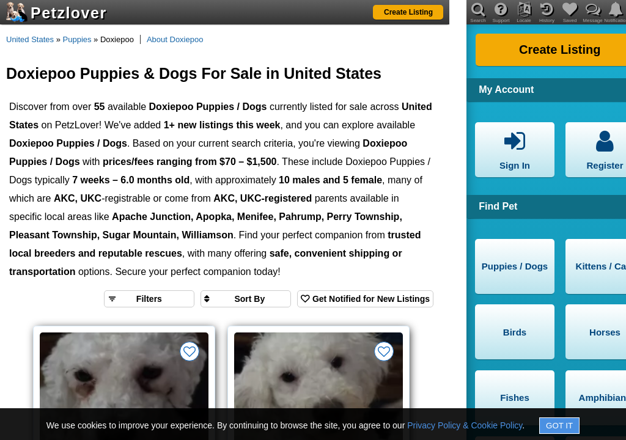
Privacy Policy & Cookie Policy (464, 425)
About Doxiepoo (175, 39)
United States (30, 39)
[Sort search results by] (245, 299)
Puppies (77, 39)
